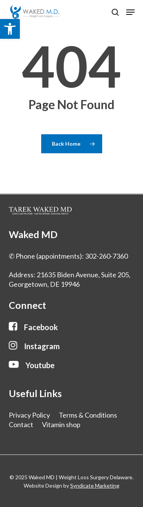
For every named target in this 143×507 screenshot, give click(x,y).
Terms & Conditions (88, 415)
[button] (10, 29)
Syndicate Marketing (94, 485)
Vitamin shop (61, 424)
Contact (21, 424)
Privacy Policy (29, 415)
